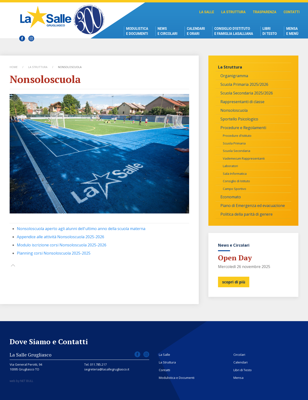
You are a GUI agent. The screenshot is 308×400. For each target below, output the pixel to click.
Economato (230, 197)
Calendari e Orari (196, 31)
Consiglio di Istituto (236, 181)
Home (14, 67)
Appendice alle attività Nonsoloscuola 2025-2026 (60, 236)
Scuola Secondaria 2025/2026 (246, 93)
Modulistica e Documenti (137, 31)
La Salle (206, 12)
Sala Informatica (235, 173)
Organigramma (234, 75)
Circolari (239, 354)
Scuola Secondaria (236, 151)
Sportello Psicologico (239, 119)
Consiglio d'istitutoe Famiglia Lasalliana (233, 31)
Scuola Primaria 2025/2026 (244, 84)
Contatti (291, 12)
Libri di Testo (270, 31)
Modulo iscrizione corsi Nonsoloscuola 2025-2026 (61, 245)
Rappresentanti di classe (242, 101)
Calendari (240, 362)
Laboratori (230, 166)
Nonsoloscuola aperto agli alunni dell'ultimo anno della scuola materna (81, 228)
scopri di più (233, 282)
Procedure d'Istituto (237, 135)
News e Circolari (168, 31)
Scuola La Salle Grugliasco (47, 17)
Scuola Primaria (234, 143)
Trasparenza (264, 12)
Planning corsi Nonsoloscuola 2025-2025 (53, 253)
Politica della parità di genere (246, 214)
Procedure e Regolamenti (243, 127)
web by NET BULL (21, 381)
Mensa (238, 377)
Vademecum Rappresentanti (244, 158)
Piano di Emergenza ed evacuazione (252, 205)
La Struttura (233, 12)
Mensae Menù (292, 31)
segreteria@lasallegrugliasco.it (106, 369)
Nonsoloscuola (234, 110)
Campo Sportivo (234, 189)
